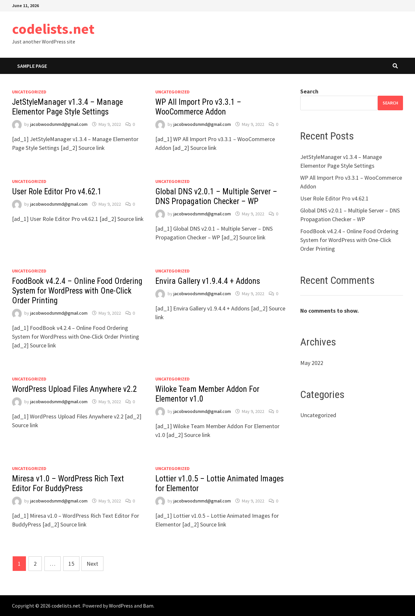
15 (71, 563)
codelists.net (53, 29)
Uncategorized (29, 92)
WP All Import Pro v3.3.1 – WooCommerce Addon (198, 106)
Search (309, 91)
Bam (148, 605)
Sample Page (32, 66)
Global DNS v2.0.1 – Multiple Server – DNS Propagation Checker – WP (216, 196)
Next (92, 563)
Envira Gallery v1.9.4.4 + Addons (207, 281)
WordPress (121, 605)
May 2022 (311, 363)
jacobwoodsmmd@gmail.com (59, 124)
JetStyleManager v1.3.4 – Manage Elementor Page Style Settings (67, 106)
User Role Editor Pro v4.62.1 (56, 191)
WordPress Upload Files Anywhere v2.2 (74, 389)
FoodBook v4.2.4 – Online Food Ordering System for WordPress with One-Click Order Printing (77, 290)
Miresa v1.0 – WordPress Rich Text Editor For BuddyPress (68, 483)
